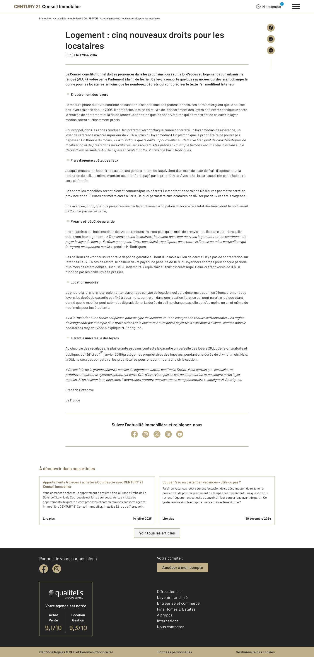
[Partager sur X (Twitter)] (271, 39)
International (168, 620)
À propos (164, 615)
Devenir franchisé (172, 597)
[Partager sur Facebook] (271, 28)
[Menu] (296, 6)
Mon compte (268, 6)
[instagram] (56, 568)
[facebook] (43, 568)
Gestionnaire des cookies (255, 652)
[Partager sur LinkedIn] (271, 50)
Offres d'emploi (170, 591)
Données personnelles (174, 652)
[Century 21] (47, 6)
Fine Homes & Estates (176, 609)
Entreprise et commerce (178, 603)
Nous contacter (170, 626)
